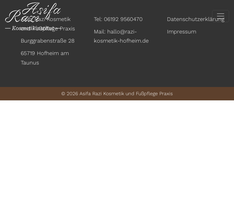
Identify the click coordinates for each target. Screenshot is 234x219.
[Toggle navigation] (220, 16)
